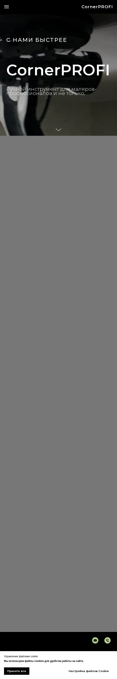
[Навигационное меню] (6, 6)
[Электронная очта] (95, 640)
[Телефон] (107, 640)
